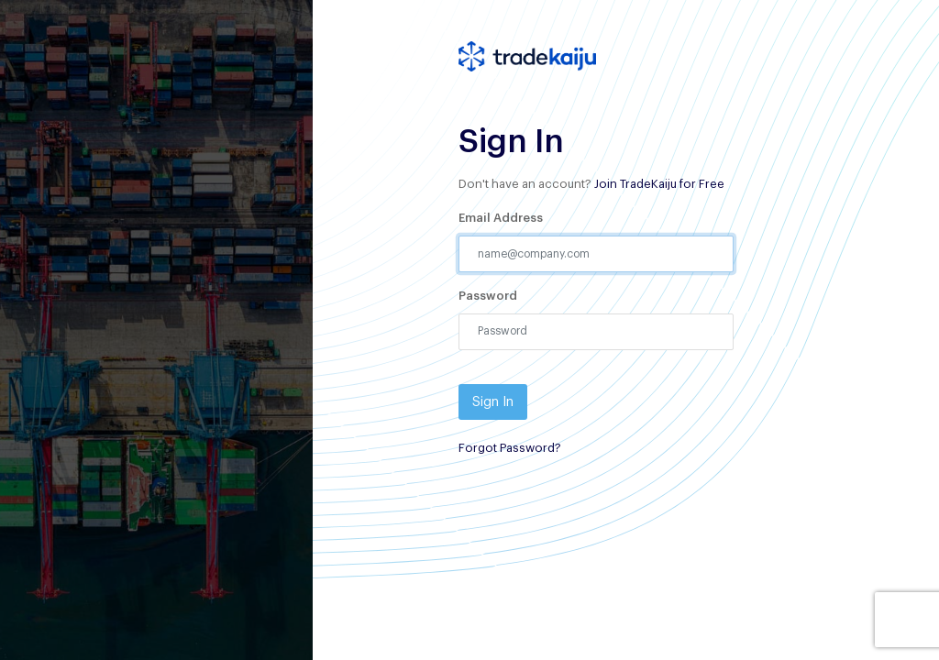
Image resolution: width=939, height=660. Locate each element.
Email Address (500, 218)
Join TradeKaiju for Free (659, 184)
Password (487, 296)
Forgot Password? (509, 448)
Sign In (493, 402)
